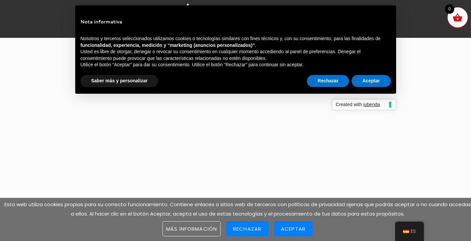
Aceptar (293, 228)
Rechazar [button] (328, 80)
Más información (191, 228)
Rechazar (247, 228)
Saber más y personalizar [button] (119, 80)
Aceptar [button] (371, 80)
